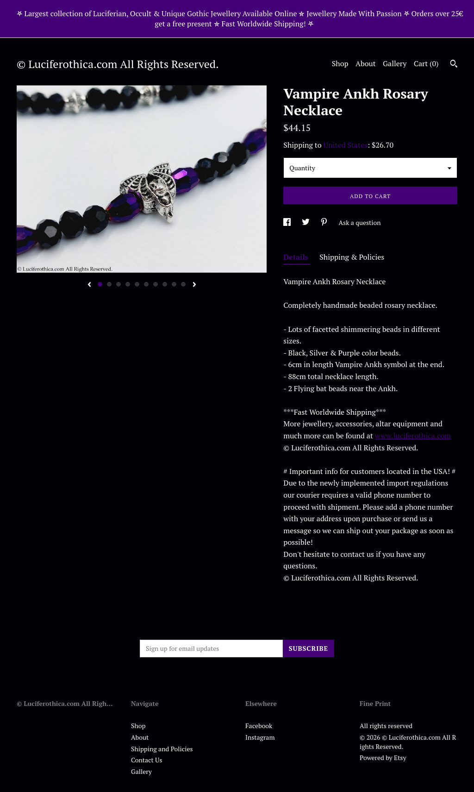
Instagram (259, 737)
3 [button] (118, 284)
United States (346, 145)
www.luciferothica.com (413, 435)
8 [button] (164, 284)
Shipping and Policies (162, 748)
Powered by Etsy (383, 757)
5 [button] (137, 284)
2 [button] (109, 284)
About (366, 63)
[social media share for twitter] (306, 222)
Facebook (258, 725)
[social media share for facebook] (287, 222)
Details (296, 257)
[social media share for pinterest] (324, 222)
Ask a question (360, 222)
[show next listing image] (194, 285)
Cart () (426, 63)
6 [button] (146, 284)
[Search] (453, 65)
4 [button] (127, 284)
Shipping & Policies (351, 257)
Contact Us (146, 759)
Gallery (394, 63)
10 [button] (183, 284)
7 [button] (155, 284)
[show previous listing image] (89, 285)
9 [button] (174, 284)
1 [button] (100, 284)
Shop (340, 63)
